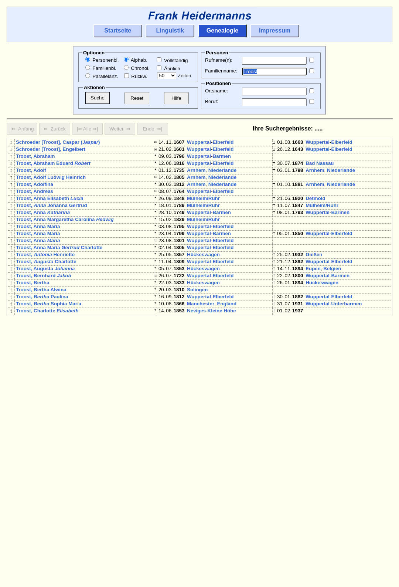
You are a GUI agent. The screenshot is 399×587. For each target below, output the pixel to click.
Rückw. (135, 76)
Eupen (313, 295)
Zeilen (174, 75)
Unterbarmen (346, 337)
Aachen (196, 439)
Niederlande (222, 176)
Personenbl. (102, 60)
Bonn (312, 499)
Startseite (117, 30)
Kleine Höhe (222, 346)
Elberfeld (222, 142)
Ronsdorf (223, 405)
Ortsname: (216, 91)
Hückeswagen (203, 278)
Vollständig (172, 60)
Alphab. (135, 60)
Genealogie (222, 30)
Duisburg (316, 354)
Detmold (315, 210)
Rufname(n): (218, 60)
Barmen (221, 159)
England (226, 337)
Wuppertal (199, 142)
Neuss (194, 380)
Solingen (197, 320)
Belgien (332, 295)
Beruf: (211, 101)
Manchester (200, 337)
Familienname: (221, 71)
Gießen (314, 278)
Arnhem (196, 176)
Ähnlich (168, 68)
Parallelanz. (101, 76)
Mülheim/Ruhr (203, 210)
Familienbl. (100, 68)
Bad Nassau (320, 167)
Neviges (196, 346)
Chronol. (137, 68)
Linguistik (170, 30)
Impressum (274, 30)
